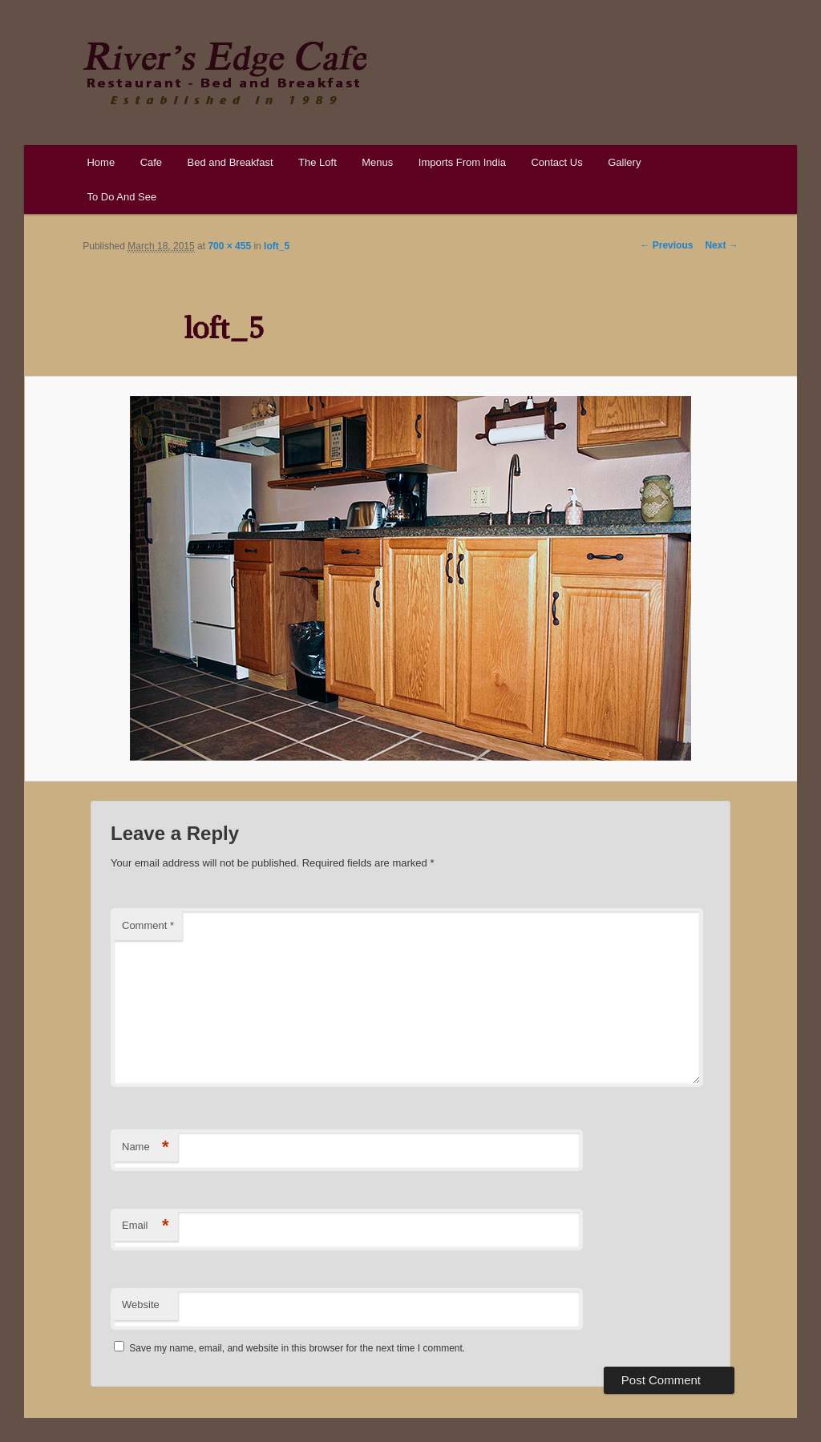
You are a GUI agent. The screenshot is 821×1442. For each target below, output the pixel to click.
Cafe (151, 162)
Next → (721, 245)
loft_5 (276, 246)
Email (145, 1226)
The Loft (317, 162)
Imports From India (462, 162)
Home (101, 162)
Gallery (624, 162)
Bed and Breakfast (230, 162)
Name (145, 1147)
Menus (377, 162)
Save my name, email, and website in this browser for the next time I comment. (297, 1348)
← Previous (666, 245)
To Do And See (121, 197)
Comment (148, 925)
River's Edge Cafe (224, 73)
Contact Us (556, 162)
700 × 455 (229, 246)
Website (141, 1305)
